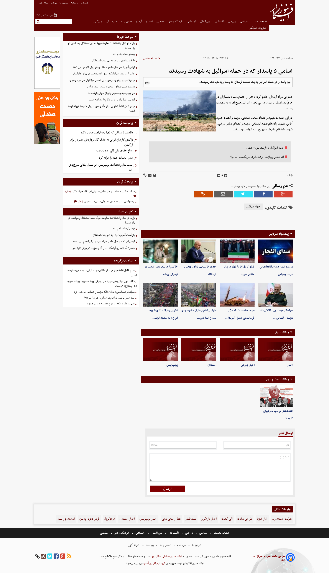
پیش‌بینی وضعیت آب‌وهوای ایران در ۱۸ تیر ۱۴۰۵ (108, 297)
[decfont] (218, 176)
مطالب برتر (281, 332)
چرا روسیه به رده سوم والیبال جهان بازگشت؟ (111, 93)
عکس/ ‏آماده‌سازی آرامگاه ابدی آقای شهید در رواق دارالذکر (103, 73)
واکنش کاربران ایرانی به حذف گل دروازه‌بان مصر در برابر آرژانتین (101, 142)
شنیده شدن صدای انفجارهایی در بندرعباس (111, 86)
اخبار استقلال (127, 519)
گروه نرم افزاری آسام (154, 563)
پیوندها (54, 3)
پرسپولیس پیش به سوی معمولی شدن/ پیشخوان (109, 201)
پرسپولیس (172, 365)
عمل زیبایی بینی (171, 519)
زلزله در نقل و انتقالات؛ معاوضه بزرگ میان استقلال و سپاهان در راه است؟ (101, 46)
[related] (147, 83)
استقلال (211, 365)
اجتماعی (192, 21)
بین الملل (205, 21)
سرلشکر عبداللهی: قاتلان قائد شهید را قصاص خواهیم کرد (104, 291)
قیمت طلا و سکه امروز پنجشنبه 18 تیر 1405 (111, 303)
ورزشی (232, 21)
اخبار (290, 365)
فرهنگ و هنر (176, 21)
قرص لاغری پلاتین (89, 519)
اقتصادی (220, 21)
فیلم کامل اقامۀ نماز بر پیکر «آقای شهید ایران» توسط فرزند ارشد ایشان (101, 109)
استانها (149, 21)
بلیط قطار (191, 519)
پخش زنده (126, 21)
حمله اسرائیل (253, 206)
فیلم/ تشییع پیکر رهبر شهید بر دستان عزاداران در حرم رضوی (102, 80)
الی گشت (226, 519)
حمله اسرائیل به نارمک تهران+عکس (265, 147)
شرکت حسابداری (282, 519)
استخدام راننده (66, 519)
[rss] (69, 556)
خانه (157, 58)
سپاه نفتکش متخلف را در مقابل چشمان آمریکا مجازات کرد (103, 191)
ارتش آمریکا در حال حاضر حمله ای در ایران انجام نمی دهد (103, 67)
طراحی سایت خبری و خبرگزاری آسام (269, 558)
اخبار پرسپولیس (148, 519)
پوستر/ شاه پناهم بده (124, 54)
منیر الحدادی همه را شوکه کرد (116, 158)
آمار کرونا (262, 519)
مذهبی (160, 21)
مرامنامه (75, 3)
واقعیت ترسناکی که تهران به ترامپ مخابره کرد (107, 132)
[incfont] (225, 176)
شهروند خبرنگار (258, 27)
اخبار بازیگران (209, 519)
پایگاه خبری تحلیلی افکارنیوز (167, 556)
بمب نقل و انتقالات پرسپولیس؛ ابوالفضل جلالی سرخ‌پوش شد (100, 167)
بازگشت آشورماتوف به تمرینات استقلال (113, 60)
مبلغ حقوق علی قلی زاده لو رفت (114, 150)
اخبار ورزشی (247, 365)
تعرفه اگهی (44, 3)
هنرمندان (112, 21)
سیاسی (244, 21)
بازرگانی (98, 21)
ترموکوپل (109, 519)
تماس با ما (64, 3)
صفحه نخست (259, 21)
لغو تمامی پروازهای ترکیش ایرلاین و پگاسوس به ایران (257, 156)
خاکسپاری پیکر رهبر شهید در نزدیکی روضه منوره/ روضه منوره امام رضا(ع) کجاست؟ (102, 284)
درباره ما (85, 3)
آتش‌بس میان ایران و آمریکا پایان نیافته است (112, 99)
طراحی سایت (244, 519)
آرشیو (139, 21)
